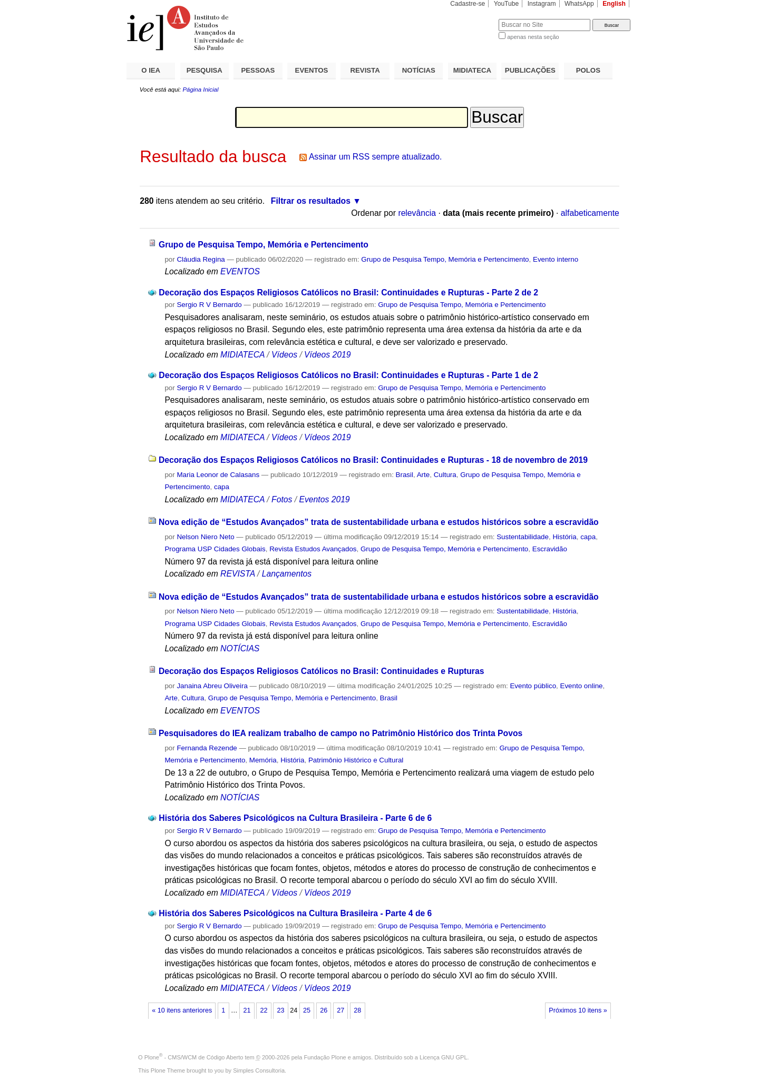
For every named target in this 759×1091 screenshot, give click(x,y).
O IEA (150, 70)
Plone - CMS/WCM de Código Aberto (194, 1057)
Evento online (581, 686)
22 (263, 1010)
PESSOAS (258, 70)
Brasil (404, 475)
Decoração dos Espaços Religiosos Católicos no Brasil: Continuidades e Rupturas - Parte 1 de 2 (348, 375)
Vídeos (284, 354)
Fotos (281, 499)
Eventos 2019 (324, 499)
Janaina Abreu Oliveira (212, 686)
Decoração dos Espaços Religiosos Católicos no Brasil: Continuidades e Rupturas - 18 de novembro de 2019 (373, 459)
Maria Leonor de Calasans (218, 475)
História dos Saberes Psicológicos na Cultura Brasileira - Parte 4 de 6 (295, 913)
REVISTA (365, 70)
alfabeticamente (590, 213)
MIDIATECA (472, 70)
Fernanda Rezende (207, 748)
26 (323, 1010)
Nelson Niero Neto (205, 537)
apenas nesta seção (533, 37)
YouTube (506, 3)
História (564, 537)
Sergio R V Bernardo (209, 305)
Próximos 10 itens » (578, 1010)
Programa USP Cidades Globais (214, 549)
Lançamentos (287, 573)
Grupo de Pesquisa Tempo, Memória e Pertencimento (263, 244)
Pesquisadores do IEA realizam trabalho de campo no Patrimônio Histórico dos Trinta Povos (340, 733)
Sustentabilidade (523, 537)
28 (357, 1010)
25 (306, 1010)
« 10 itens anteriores (182, 1010)
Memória (263, 760)
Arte (423, 475)
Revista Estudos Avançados (312, 549)
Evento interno (555, 259)
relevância (417, 213)
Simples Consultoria (259, 1070)
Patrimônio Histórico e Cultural (355, 760)
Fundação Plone (325, 1057)
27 (340, 1010)
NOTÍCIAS (418, 70)
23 (281, 1010)
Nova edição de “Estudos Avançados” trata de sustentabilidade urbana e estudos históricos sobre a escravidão (379, 522)
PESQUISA (204, 70)
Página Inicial (200, 89)
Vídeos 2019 (327, 354)
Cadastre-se (467, 3)
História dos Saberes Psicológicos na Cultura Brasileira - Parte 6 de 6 (295, 818)
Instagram (542, 3)
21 (246, 1010)
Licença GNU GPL (443, 1057)
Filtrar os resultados (311, 200)
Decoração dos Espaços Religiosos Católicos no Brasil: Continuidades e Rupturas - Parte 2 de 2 (348, 292)
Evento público (533, 686)
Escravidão (549, 549)
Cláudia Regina (201, 259)
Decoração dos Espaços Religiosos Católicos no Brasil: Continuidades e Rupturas (321, 671)
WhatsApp (579, 3)
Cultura (445, 475)
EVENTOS (311, 70)
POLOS (588, 70)
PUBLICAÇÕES (530, 70)
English (614, 3)
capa (221, 487)
